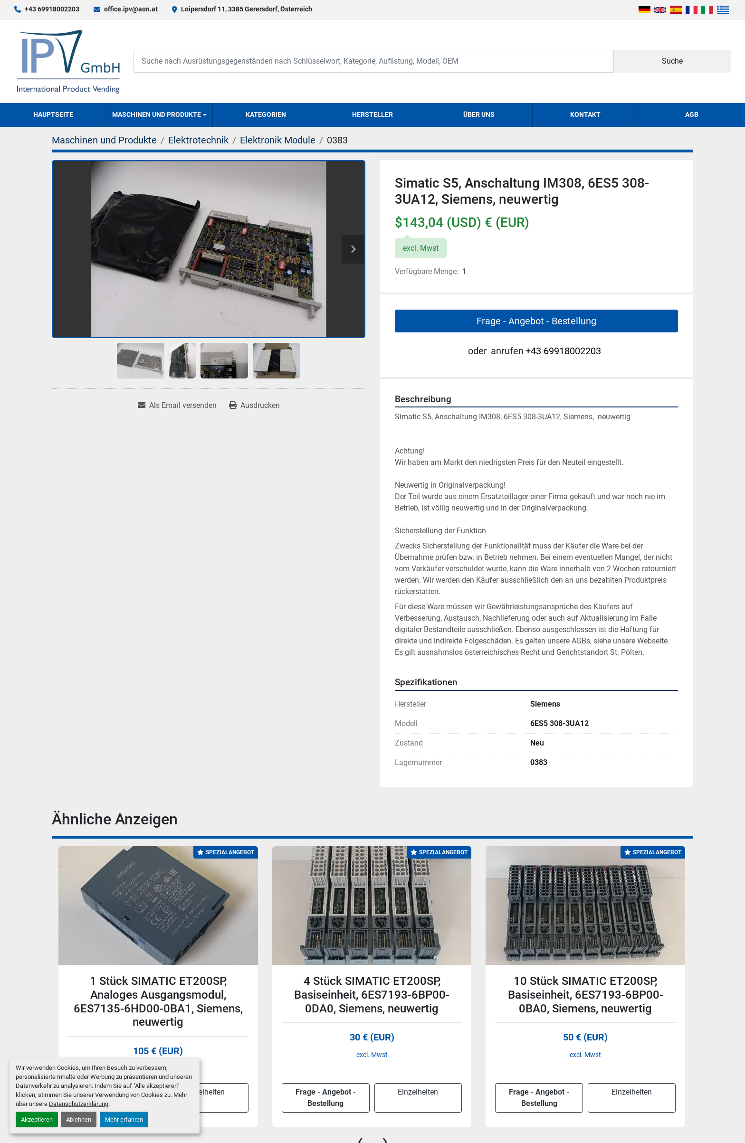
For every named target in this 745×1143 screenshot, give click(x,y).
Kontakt (585, 114)
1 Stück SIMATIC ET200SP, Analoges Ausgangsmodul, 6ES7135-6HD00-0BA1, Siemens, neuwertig (158, 1001)
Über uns (479, 114)
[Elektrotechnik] (198, 140)
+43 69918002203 (52, 9)
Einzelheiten (204, 1091)
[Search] (373, 61)
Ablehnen (78, 1119)
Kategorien (266, 114)
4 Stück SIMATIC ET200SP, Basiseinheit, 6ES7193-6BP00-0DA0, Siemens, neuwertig (371, 994)
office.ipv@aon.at (131, 9)
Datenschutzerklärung (78, 1103)
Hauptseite (53, 114)
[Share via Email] (177, 406)
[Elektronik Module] (277, 140)
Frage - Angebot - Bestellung (536, 321)
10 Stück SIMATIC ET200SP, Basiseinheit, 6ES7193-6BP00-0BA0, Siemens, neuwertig (585, 994)
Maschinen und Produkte (156, 114)
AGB (691, 114)
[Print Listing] (254, 406)
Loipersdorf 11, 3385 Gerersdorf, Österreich (246, 9)
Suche (672, 61)
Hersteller (372, 114)
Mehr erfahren (124, 1119)
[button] (159, 115)
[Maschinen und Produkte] (104, 140)
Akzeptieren (37, 1119)
